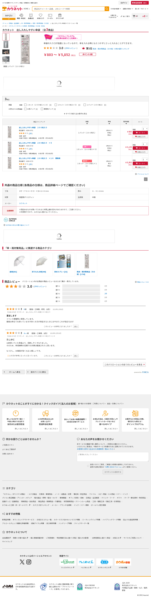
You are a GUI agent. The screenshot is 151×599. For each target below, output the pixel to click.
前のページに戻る (38, 371)
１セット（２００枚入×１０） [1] (39, 105)
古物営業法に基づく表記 (101, 538)
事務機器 (63, 498)
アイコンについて (143, 174)
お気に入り (40, 18)
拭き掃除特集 (51, 523)
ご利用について (98, 403)
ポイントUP (60, 18)
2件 (106, 293)
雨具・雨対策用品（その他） (41, 23)
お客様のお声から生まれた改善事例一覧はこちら (95, 449)
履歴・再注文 (21, 18)
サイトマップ (7, 541)
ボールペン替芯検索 (98, 505)
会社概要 (5, 538)
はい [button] (76, 326)
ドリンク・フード (108, 498)
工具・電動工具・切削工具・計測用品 (106, 501)
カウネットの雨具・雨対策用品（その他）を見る (30, 26)
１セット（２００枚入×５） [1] (69, 105)
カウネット (12, 26)
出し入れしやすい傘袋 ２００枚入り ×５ (35, 143)
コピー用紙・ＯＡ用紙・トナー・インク (113, 494)
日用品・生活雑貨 (14, 23)
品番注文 (31, 18)
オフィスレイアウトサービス (23, 519)
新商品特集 (6, 519)
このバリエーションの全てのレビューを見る (123, 364)
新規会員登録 (140, 3)
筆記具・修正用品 (80, 494)
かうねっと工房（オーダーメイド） (15, 505)
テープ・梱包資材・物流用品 (135, 498)
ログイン (124, 3)
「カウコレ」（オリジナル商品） (14, 494)
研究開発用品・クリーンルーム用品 (77, 501)
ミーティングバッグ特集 (91, 519)
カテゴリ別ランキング (41, 505)
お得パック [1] (32, 109)
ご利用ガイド (7, 445)
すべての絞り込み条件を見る (76, 114)
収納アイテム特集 (37, 523)
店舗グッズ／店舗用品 (10, 501)
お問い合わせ (7, 454)
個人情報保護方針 (37, 538)
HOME (26, 8)
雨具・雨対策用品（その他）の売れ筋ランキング (111, 49)
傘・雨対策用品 (25, 23)
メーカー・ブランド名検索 (61, 505)
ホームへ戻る (14, 371)
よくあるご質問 (8, 449)
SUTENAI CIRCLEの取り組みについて (17, 225)
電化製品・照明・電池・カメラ (45, 498)
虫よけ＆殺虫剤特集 (130, 519)
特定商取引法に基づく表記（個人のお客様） (73, 538)
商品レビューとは (143, 282)
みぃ (25, 333)
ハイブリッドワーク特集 (112, 519)
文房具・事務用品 (45, 494)
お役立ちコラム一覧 (44, 519)
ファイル (92, 494)
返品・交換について (114, 403)
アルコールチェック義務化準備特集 (15, 523)
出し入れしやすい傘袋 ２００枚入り (33, 127)
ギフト (119, 498)
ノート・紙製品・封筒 (63, 494)
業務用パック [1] (50, 109)
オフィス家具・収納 (76, 498)
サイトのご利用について (133, 538)
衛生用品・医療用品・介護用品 (49, 501)
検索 (107, 9)
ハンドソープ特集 (65, 523)
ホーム (4, 23)
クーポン (50, 18)
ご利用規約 (50, 538)
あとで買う (126, 16)
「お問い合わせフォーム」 (113, 467)
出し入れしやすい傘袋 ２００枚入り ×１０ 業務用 (39, 158)
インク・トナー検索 (81, 505)
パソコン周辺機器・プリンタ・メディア (17, 498)
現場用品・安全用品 (28, 501)
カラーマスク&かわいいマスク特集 (67, 519)
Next (5, 63)
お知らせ (116, 538)
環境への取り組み (19, 538)
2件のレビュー (71, 48)
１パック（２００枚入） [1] (96, 105)
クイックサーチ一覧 (81, 523)
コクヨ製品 (33, 494)
